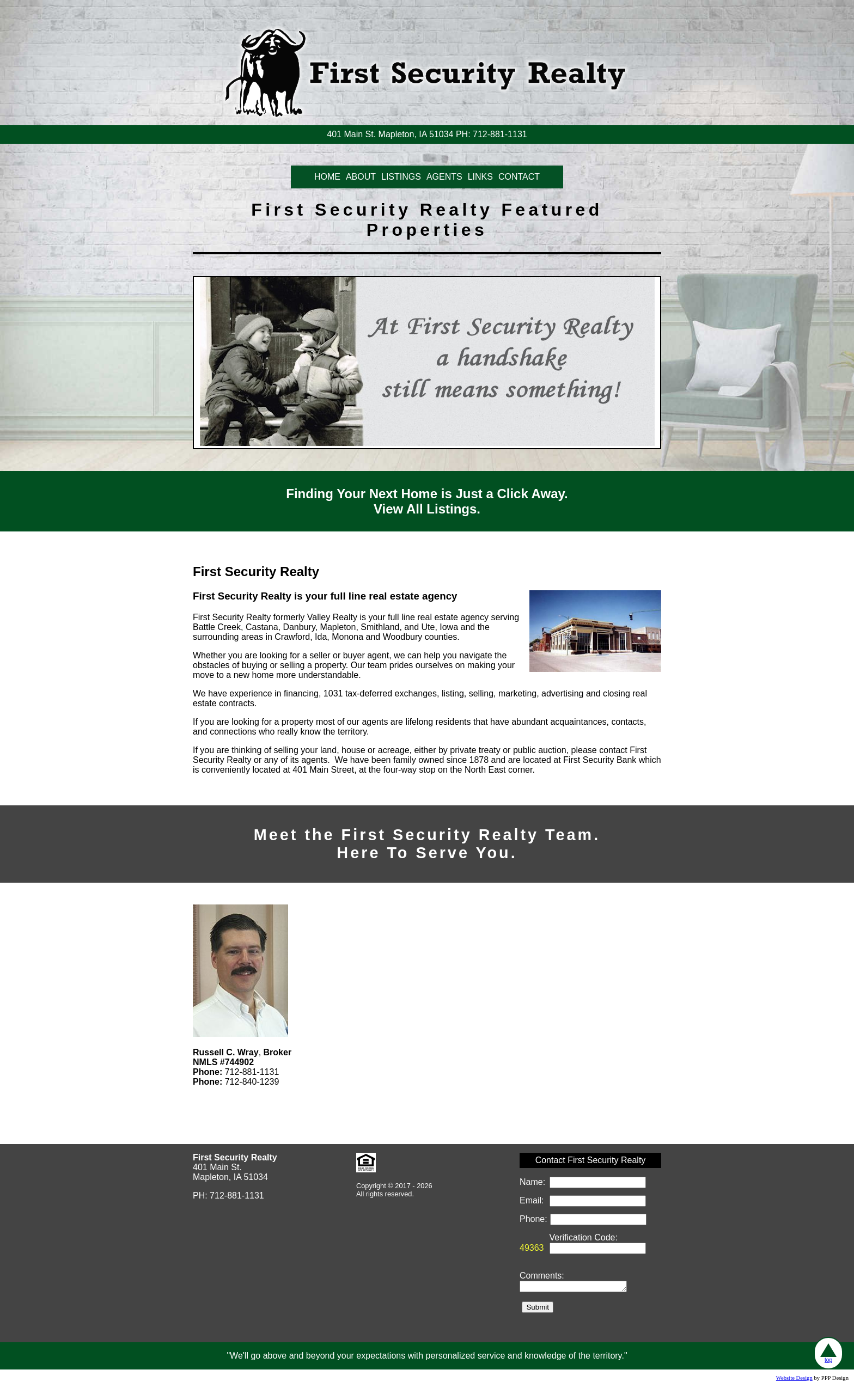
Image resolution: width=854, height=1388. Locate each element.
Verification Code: (584, 1237)
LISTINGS (401, 176)
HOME (327, 176)
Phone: (535, 1219)
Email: (533, 1200)
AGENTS (444, 176)
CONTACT (519, 176)
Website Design (794, 1380)
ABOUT (361, 176)
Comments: (542, 1275)
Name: (534, 1182)
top (828, 1353)
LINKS (480, 176)
